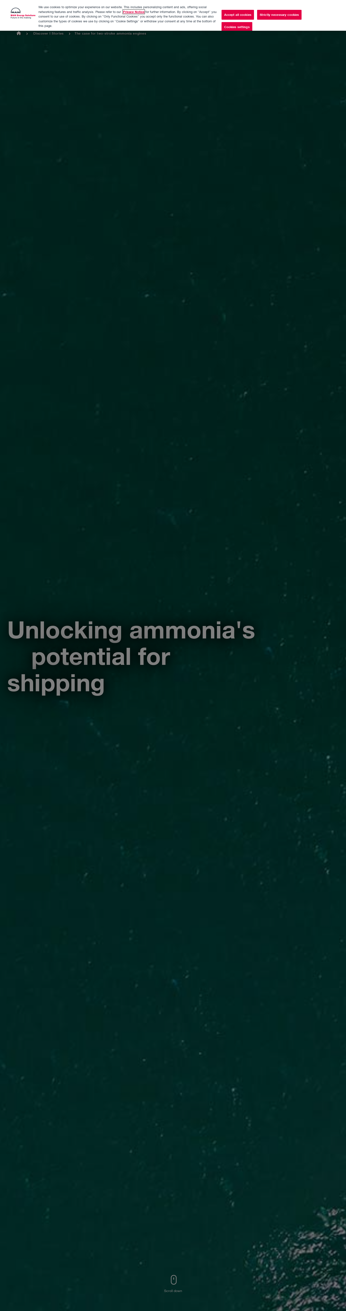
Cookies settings (237, 23)
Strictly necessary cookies (279, 11)
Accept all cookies (237, 11)
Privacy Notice (133, 8)
